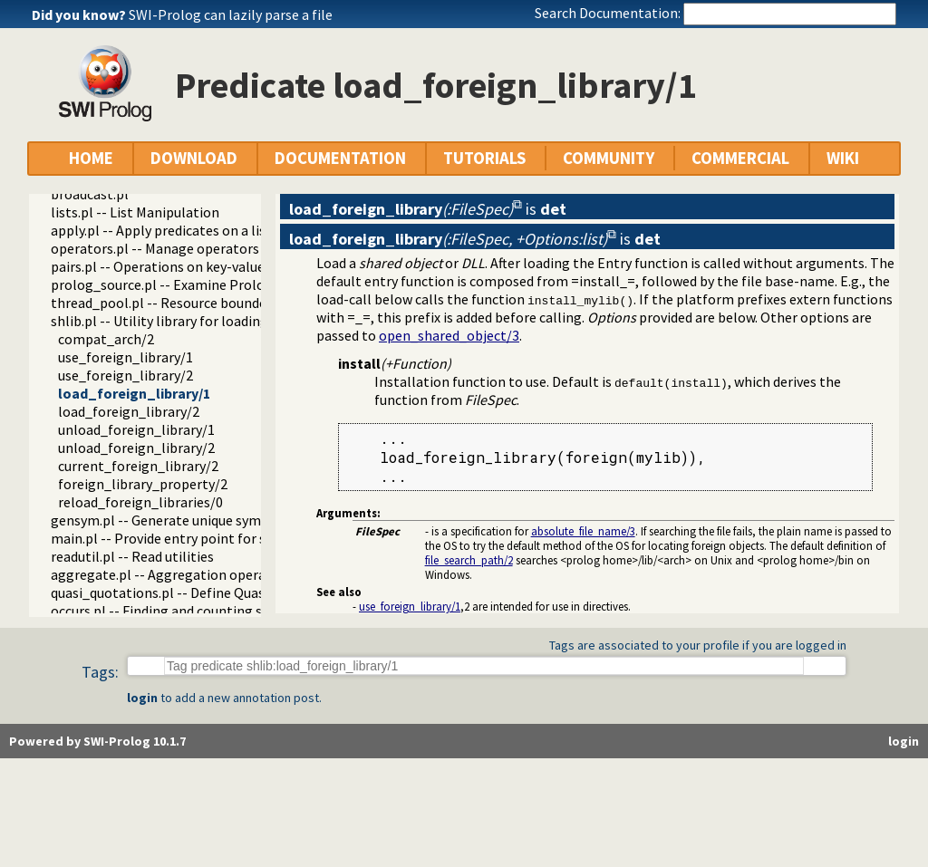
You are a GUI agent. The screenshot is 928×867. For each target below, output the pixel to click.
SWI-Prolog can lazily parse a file (231, 14)
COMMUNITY (608, 158)
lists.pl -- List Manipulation (135, 212)
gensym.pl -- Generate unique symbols (169, 520)
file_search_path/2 (469, 560)
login (142, 697)
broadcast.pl (90, 194)
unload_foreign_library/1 (136, 429)
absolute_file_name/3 (583, 531)
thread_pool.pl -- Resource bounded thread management (228, 303)
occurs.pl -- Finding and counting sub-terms (186, 611)
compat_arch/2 (106, 339)
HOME (91, 158)
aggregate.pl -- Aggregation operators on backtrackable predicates (260, 574)
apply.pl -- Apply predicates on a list (161, 230)
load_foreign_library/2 (128, 411)
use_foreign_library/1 (125, 357)
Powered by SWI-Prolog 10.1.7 (97, 741)
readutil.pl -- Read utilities (132, 556)
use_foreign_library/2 (125, 375)
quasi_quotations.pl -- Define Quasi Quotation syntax (215, 592)
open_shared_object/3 (449, 335)
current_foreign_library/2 (138, 466)
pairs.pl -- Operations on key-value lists (173, 266)
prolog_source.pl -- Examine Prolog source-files (200, 284)
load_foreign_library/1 (134, 393)
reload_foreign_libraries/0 (140, 502)
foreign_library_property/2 (142, 484)
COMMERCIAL (740, 158)
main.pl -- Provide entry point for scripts (176, 538)
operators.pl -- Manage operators (155, 248)
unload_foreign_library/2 (136, 447)
